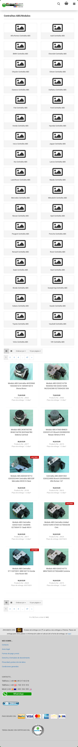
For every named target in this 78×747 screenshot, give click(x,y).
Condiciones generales (10, 666)
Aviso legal (6, 649)
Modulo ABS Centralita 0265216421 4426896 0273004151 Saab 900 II (21, 524)
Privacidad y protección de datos (14, 662)
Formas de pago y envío (10, 653)
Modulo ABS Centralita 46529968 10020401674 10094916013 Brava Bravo (21, 385)
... (22, 357)
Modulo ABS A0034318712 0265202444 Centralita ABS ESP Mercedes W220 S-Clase (21, 478)
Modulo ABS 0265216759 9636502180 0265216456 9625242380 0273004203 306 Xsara (56, 386)
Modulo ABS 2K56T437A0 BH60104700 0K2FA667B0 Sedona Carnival (21, 432)
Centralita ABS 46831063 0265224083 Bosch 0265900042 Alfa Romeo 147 (56, 478)
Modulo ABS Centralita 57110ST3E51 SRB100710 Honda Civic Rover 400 (21, 571)
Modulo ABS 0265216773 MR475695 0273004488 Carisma (56, 570)
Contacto (5, 645)
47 (27, 357)
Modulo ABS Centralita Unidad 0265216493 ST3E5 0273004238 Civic (56, 524)
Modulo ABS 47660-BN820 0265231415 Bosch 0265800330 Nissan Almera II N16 (56, 432)
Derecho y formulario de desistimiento (16, 658)
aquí (69, 634)
